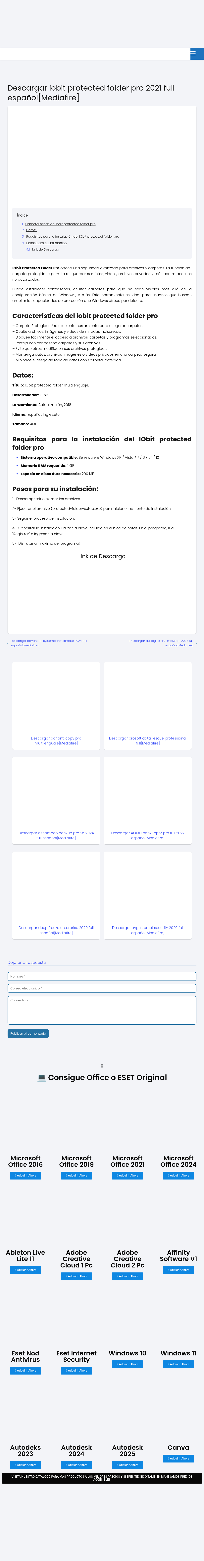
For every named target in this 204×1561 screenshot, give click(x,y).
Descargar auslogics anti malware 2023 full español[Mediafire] (161, 643)
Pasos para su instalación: (46, 243)
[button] (102, 1066)
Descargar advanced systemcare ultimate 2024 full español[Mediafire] (49, 643)
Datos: (31, 230)
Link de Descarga (45, 249)
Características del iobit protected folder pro (60, 224)
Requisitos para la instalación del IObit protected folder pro (72, 236)
